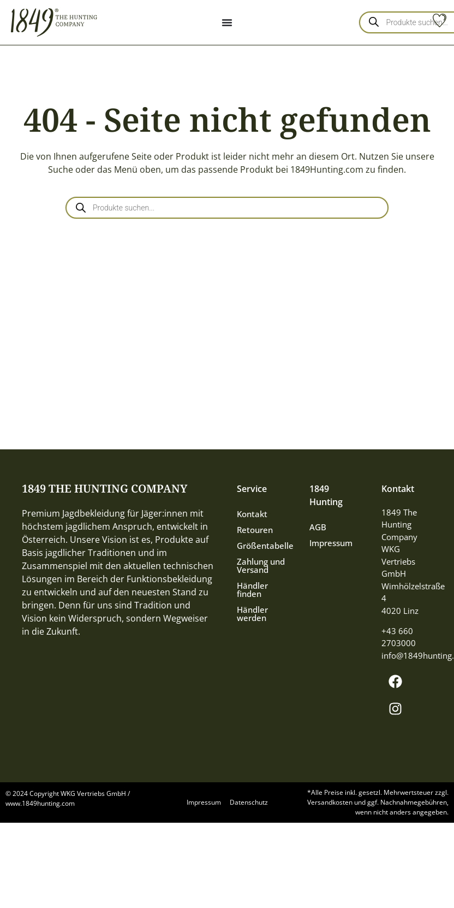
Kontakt (252, 513)
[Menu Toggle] (227, 22)
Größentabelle (262, 545)
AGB (317, 527)
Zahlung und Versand (261, 565)
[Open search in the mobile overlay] (227, 208)
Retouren (255, 529)
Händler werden (252, 613)
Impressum (331, 542)
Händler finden (252, 589)
